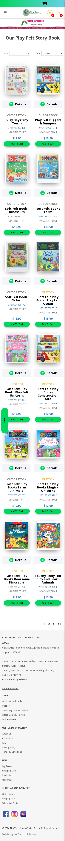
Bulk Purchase (9, 719)
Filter (4, 420)
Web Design (8, 834)
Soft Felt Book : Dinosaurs (17, 210)
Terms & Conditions (12, 751)
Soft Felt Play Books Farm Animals (16, 487)
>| (59, 624)
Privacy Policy (8, 747)
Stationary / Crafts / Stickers (15, 710)
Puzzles (6, 705)
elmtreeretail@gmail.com (14, 679)
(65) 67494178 (14, 674)
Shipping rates (9, 798)
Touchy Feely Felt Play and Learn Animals (48, 579)
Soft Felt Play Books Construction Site (48, 394)
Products (6, 775)
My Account (8, 766)
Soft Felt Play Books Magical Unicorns (48, 487)
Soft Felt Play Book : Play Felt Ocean (48, 300)
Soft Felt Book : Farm (48, 210)
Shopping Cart (9, 770)
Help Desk (7, 779)
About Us (6, 733)
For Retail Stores (10, 688)
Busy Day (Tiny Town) (17, 121)
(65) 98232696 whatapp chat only (38, 670)
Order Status (8, 794)
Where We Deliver (11, 803)
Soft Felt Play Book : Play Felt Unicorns (17, 392)
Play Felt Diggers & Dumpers (48, 121)
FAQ (4, 742)
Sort (38, 53)
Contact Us (7, 738)
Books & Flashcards (12, 701)
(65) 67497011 (13, 670)
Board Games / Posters (13, 714)
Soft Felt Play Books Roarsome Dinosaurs (17, 579)
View (6, 53)
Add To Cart (17, 143)
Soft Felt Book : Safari (17, 298)
